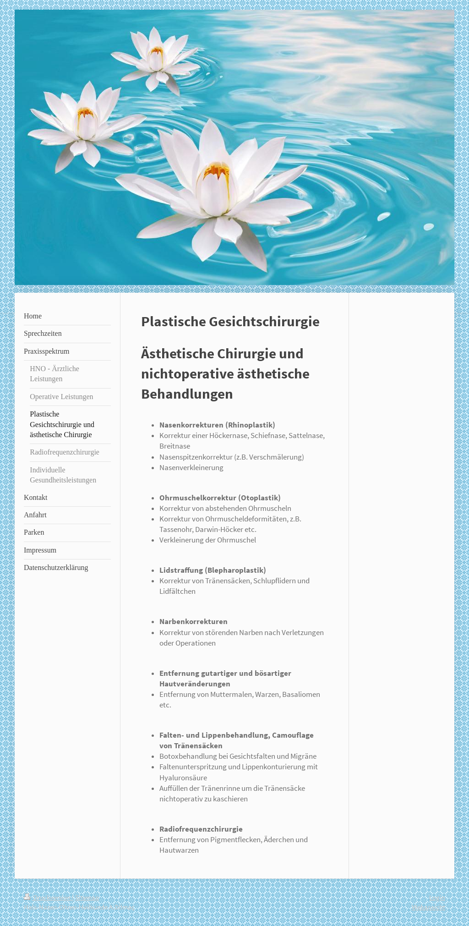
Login (437, 897)
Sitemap (87, 897)
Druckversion (48, 897)
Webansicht (428, 907)
